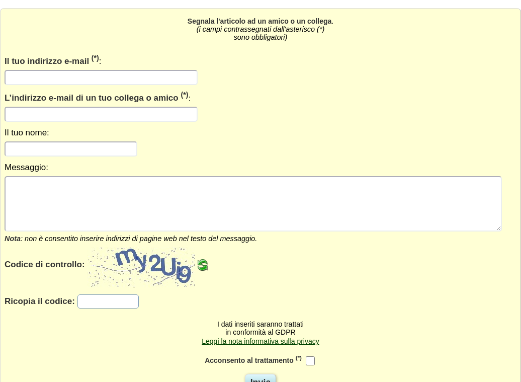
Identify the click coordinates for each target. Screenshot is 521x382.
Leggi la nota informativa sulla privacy (260, 341)
